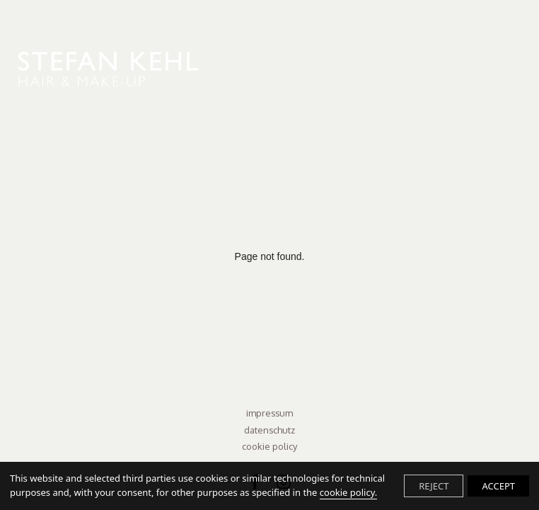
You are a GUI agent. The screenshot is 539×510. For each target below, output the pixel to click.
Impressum (269, 413)
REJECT (433, 486)
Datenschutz (269, 430)
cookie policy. (348, 492)
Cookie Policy (269, 446)
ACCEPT (498, 486)
